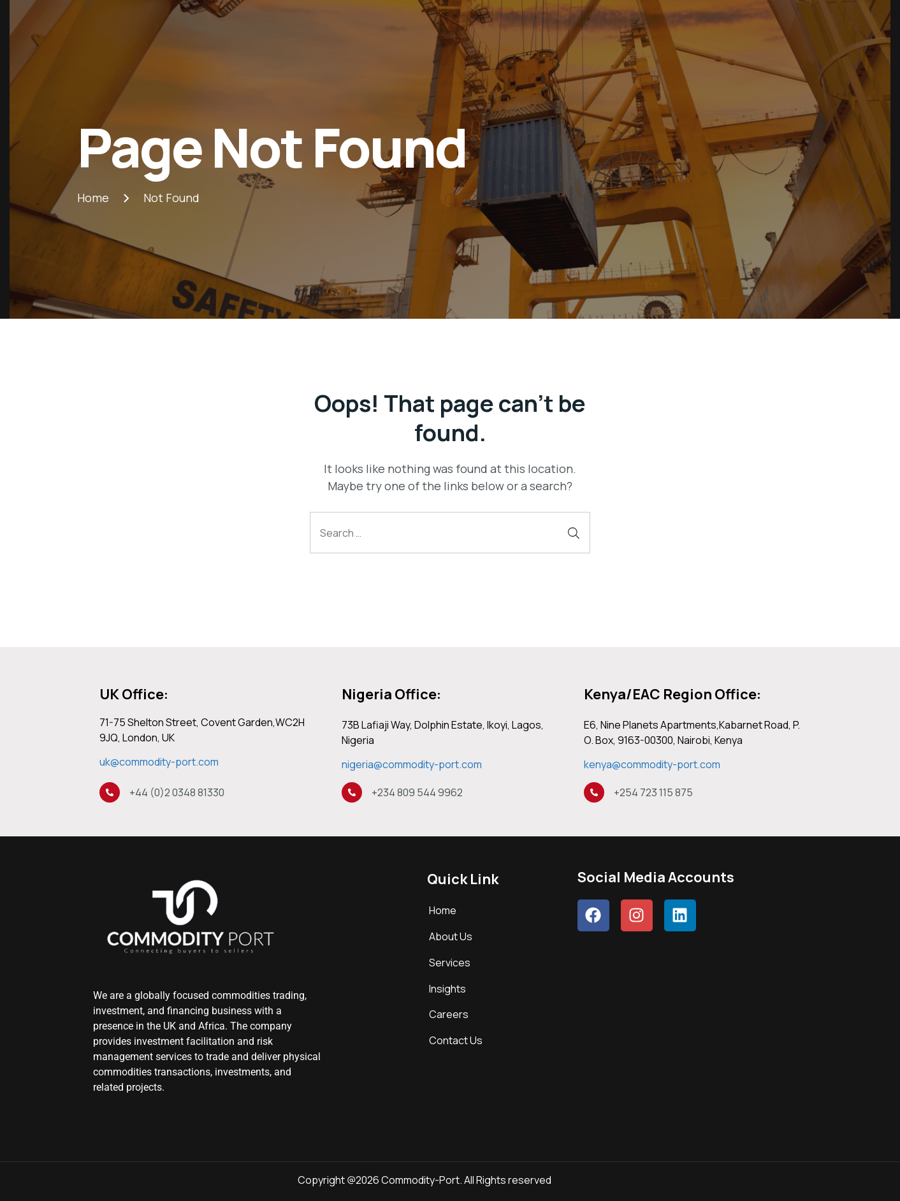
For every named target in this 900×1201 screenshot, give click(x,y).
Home (442, 910)
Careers (448, 1014)
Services (449, 963)
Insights (447, 989)
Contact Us (456, 1040)
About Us (450, 936)
